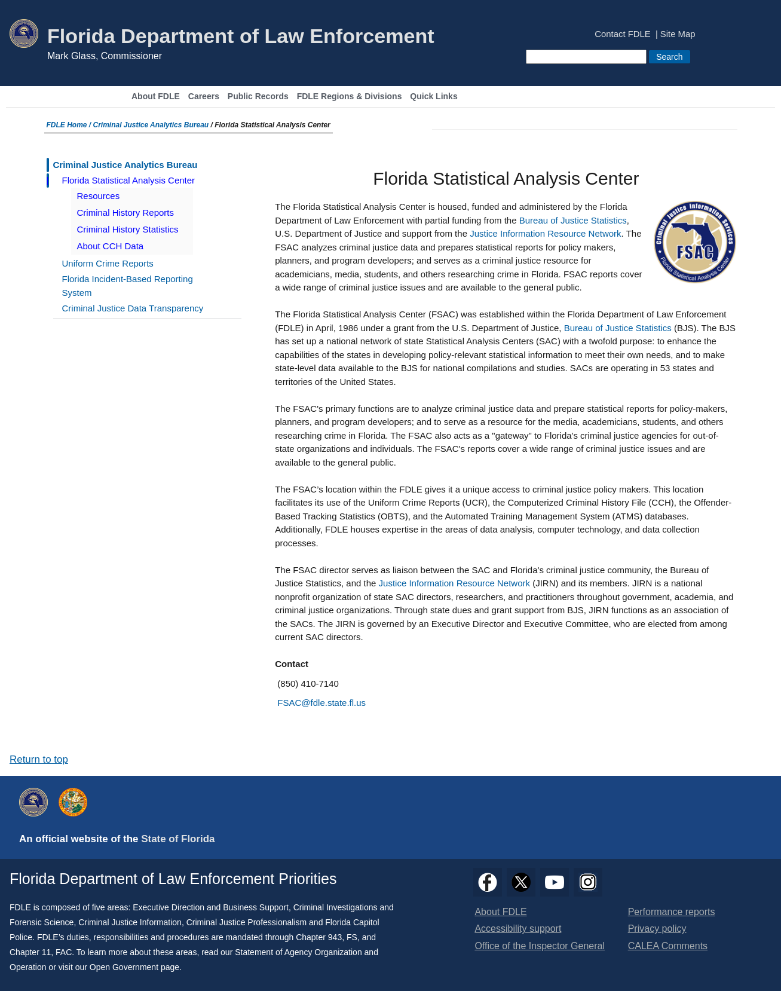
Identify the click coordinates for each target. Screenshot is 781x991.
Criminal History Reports (125, 212)
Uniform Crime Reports (108, 263)
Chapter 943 (319, 937)
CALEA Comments (668, 946)
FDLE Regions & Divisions (349, 96)
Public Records (258, 96)
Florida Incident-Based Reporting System (127, 286)
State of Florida (178, 839)
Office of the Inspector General (539, 946)
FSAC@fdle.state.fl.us (321, 703)
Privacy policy (657, 928)
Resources (98, 196)
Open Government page (134, 967)
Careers (203, 96)
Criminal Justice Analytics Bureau (151, 125)
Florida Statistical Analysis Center (128, 180)
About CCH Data (110, 246)
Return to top (39, 759)
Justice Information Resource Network (545, 233)
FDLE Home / (70, 125)
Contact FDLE (622, 34)
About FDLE (155, 96)
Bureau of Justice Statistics (573, 220)
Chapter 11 (30, 952)
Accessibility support (517, 928)
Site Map (678, 34)
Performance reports (671, 912)
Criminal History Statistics (128, 229)
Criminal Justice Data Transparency (133, 308)
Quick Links (433, 96)
